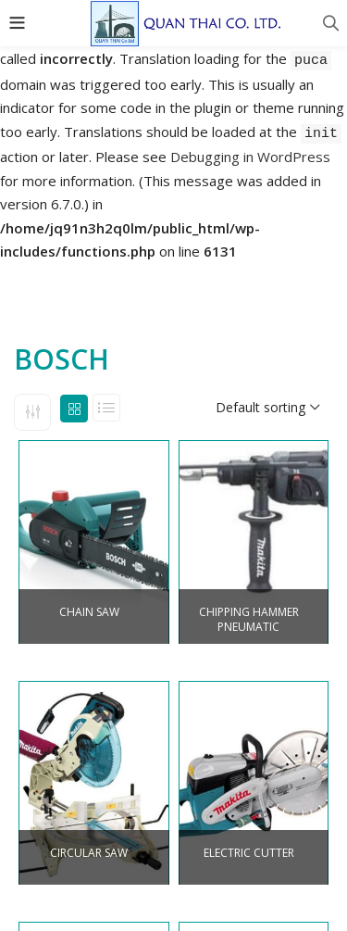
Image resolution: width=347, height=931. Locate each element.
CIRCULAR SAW (89, 853)
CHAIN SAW (89, 612)
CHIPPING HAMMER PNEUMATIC (249, 620)
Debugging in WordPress (250, 156)
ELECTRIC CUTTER (249, 853)
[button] (267, 407)
